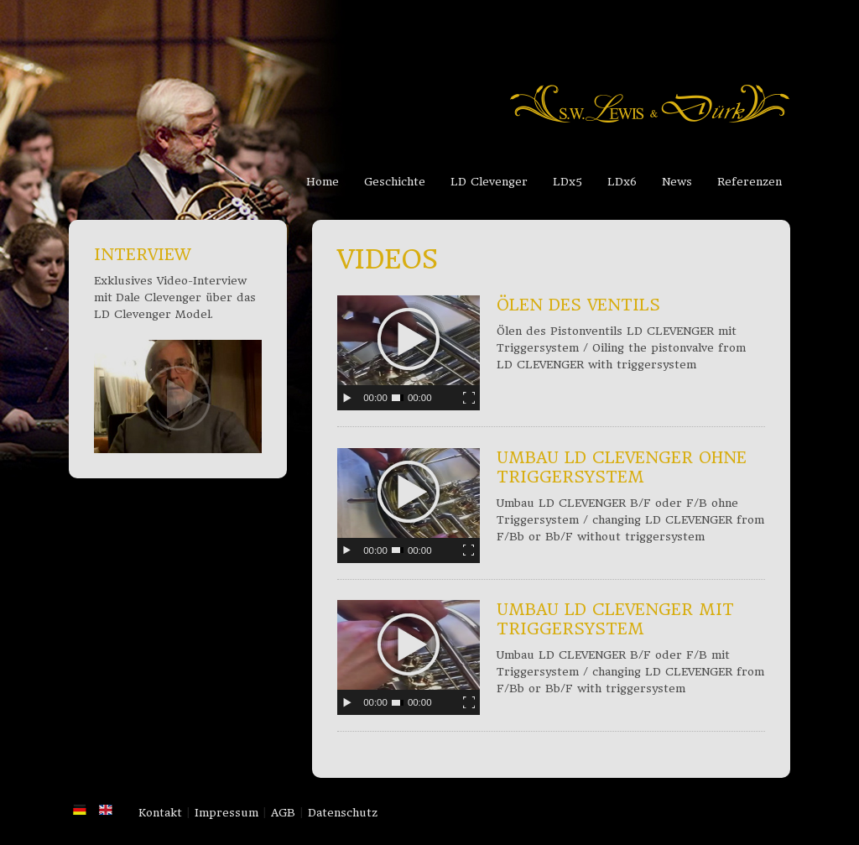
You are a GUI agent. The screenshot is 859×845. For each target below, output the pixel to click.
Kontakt (160, 812)
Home (322, 181)
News (677, 181)
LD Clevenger (489, 181)
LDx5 (567, 181)
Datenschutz (342, 812)
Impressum (226, 812)
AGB (283, 812)
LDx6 (622, 181)
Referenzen (749, 181)
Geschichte (394, 181)
